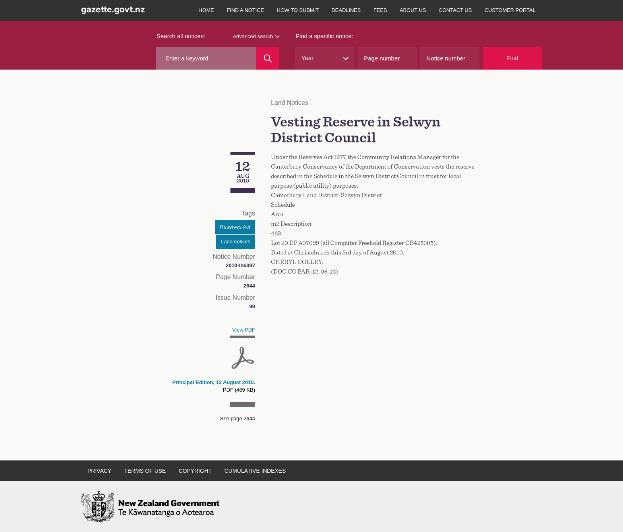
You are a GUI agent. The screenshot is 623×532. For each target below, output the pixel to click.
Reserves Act (235, 227)
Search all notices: (181, 36)
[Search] (267, 58)
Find (512, 57)
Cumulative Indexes (255, 471)
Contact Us (455, 10)
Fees (380, 10)
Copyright (194, 471)
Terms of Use (145, 471)
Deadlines (346, 10)
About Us (413, 10)
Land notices (235, 242)
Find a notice (245, 10)
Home (206, 10)
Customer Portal (510, 10)
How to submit (298, 10)
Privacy (99, 471)
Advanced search (256, 36)
